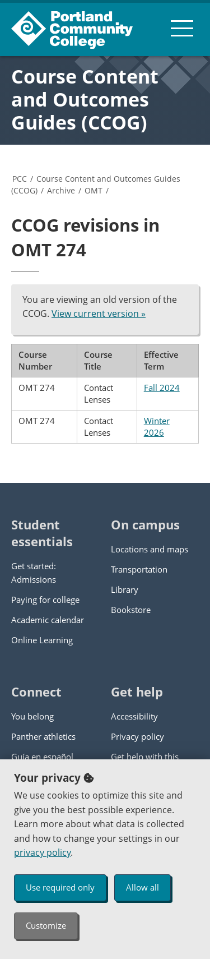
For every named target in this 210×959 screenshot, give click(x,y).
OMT (93, 190)
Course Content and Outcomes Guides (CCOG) (84, 99)
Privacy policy (137, 736)
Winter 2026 (157, 426)
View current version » (99, 313)
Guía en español (42, 756)
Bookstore (131, 609)
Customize (46, 925)
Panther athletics (43, 736)
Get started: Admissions (33, 572)
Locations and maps (149, 549)
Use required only (60, 887)
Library (124, 589)
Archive (61, 190)
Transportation (139, 569)
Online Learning (42, 640)
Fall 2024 (162, 387)
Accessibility (134, 716)
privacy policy (42, 852)
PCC (19, 178)
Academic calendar (47, 619)
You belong (32, 716)
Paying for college (45, 599)
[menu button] (182, 28)
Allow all (142, 887)
